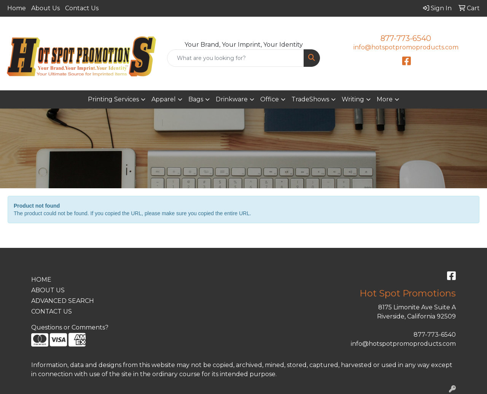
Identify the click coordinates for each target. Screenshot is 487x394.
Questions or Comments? (69, 327)
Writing (353, 99)
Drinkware (232, 99)
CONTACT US (51, 311)
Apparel (163, 99)
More (385, 99)
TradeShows (310, 99)
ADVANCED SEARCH (62, 300)
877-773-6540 (405, 38)
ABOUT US (48, 290)
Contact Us (82, 8)
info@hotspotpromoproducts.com (405, 47)
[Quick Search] (235, 58)
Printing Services (113, 99)
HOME (41, 279)
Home (16, 8)
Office (269, 99)
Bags (195, 99)
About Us (45, 8)
